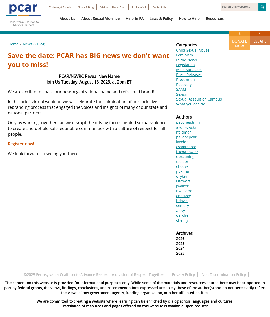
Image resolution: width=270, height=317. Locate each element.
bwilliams (184, 190)
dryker (181, 176)
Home (14, 43)
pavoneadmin (188, 122)
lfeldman (184, 132)
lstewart (183, 181)
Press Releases (189, 74)
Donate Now (239, 39)
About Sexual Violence (100, 18)
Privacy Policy (183, 274)
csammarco (186, 146)
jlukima (182, 171)
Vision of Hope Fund (112, 7)
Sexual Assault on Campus (199, 99)
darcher (183, 215)
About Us (67, 18)
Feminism (184, 55)
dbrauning (185, 156)
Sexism (182, 94)
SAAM (181, 89)
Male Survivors (189, 69)
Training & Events (60, 7)
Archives (184, 233)
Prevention (185, 79)
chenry (182, 220)
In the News (186, 59)
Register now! (21, 144)
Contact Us (159, 7)
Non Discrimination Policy (223, 274)
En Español (139, 7)
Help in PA (135, 18)
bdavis (182, 200)
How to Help (189, 18)
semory (182, 205)
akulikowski (186, 127)
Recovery (184, 84)
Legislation (185, 64)
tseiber (182, 161)
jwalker (182, 185)
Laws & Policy (161, 18)
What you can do (190, 104)
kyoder (182, 141)
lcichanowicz (187, 151)
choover (183, 166)
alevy (180, 210)
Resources (215, 18)
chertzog (183, 195)
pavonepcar (186, 137)
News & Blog (86, 7)
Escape (260, 37)
